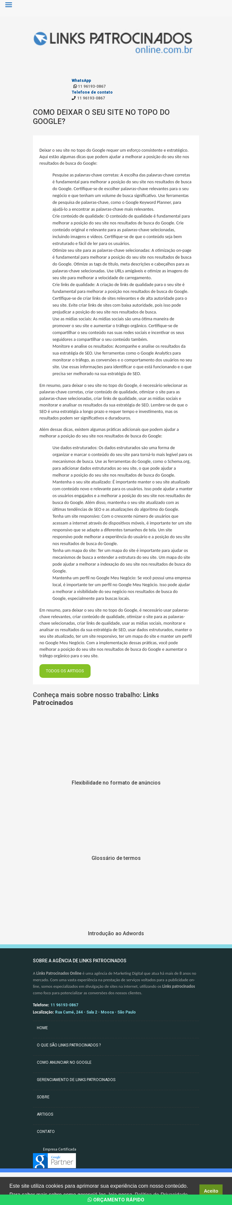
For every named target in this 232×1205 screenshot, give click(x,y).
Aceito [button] (211, 1191)
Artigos (45, 1114)
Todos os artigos (65, 670)
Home (42, 1028)
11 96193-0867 (89, 86)
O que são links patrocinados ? (69, 1045)
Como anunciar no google (64, 1062)
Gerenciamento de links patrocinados (76, 1079)
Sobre (43, 1097)
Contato (46, 1131)
